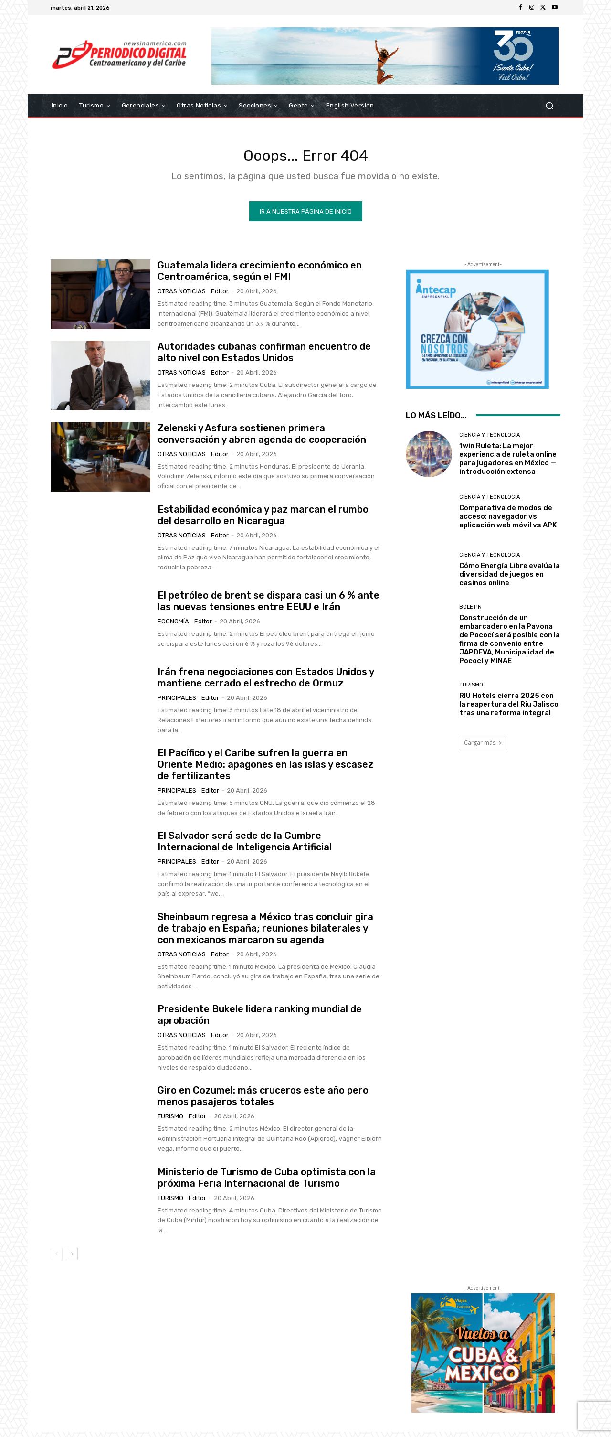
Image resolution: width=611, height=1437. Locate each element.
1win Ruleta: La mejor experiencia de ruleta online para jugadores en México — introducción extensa (508, 464)
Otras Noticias (182, 296)
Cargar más (483, 748)
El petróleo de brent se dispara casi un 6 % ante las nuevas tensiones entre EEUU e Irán (268, 606)
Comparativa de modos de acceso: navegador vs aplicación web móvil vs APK (508, 522)
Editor (220, 296)
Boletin (470, 612)
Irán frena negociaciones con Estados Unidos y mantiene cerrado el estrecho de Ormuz (266, 682)
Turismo (170, 1122)
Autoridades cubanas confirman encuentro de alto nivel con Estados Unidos (264, 357)
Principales (177, 703)
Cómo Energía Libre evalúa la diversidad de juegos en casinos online (509, 579)
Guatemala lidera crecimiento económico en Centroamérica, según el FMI (260, 276)
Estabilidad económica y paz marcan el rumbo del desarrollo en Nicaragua (263, 520)
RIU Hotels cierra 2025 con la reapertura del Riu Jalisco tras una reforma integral (508, 710)
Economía (173, 626)
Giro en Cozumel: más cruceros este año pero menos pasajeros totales (263, 1101)
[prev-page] (57, 1259)
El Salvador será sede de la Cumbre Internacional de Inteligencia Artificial (245, 846)
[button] (549, 106)
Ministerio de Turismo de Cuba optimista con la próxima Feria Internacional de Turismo (267, 1182)
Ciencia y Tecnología (489, 440)
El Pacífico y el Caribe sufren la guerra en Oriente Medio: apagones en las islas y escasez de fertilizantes (265, 769)
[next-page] (72, 1259)
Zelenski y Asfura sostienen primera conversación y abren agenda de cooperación (262, 439)
